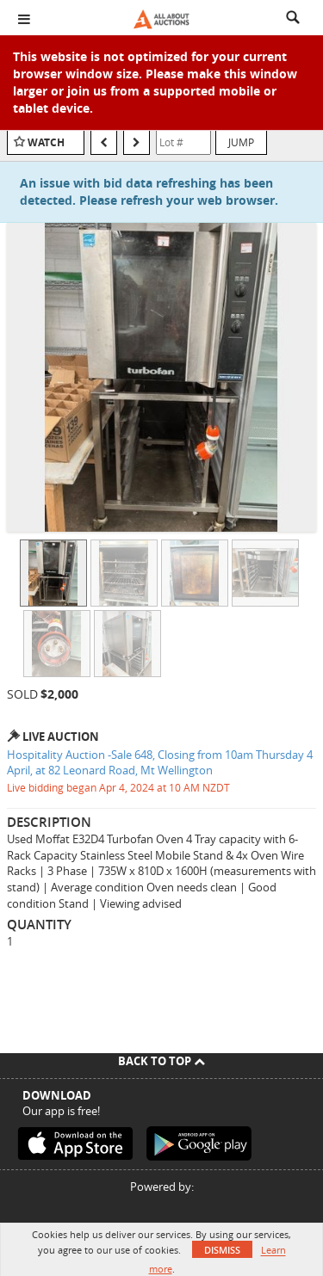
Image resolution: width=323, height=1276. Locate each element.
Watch (46, 142)
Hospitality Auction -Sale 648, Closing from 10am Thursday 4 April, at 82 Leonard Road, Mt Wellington (160, 763)
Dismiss (222, 1249)
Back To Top (161, 1061)
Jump (241, 142)
